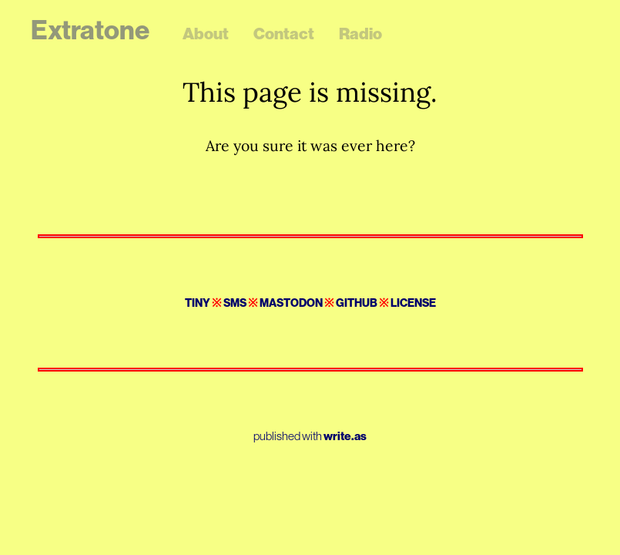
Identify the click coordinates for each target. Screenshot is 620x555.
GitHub (356, 302)
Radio (360, 34)
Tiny (197, 302)
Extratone (90, 29)
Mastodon (291, 302)
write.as (345, 436)
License (413, 302)
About (206, 34)
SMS (234, 302)
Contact (283, 34)
